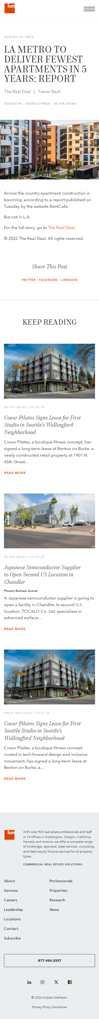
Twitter (28, 280)
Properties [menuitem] (58, 891)
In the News (65, 103)
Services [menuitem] (11, 891)
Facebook (48, 280)
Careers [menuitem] (10, 900)
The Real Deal (61, 227)
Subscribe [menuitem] (12, 938)
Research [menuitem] (57, 900)
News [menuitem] (54, 910)
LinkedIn (69, 280)
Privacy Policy (41, 1007)
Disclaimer (59, 1007)
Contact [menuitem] (11, 929)
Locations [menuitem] (12, 919)
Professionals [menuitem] (61, 881)
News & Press (38, 103)
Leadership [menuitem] (13, 910)
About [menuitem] (9, 881)
